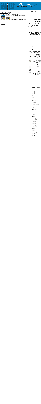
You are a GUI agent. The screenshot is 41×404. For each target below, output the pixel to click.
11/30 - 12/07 (34, 99)
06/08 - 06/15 (34, 119)
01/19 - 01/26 (34, 131)
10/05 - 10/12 (34, 109)
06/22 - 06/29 (34, 118)
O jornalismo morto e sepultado (36, 104)
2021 (33, 91)
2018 (33, 93)
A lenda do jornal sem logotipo (5, 13)
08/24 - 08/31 (34, 112)
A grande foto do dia (35, 102)
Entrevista (29, 28)
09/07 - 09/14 (34, 111)
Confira (40, 17)
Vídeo (28, 26)
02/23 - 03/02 (34, 128)
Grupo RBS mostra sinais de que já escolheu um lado (37, 72)
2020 (33, 92)
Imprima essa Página (2, 0)
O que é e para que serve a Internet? (37, 55)
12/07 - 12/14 (34, 98)
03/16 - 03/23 (34, 126)
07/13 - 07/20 (34, 116)
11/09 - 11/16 (34, 106)
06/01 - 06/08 (34, 120)
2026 (33, 88)
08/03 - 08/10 (34, 114)
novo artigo (34, 21)
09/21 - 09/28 (34, 110)
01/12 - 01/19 (34, 132)
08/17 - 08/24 (34, 113)
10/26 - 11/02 (34, 107)
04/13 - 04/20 (34, 124)
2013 (33, 133)
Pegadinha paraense (35, 105)
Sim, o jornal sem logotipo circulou (36, 103)
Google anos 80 (39, 57)
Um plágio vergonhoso (38, 60)
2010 (33, 135)
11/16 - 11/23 (34, 100)
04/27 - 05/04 (34, 123)
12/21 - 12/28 (34, 97)
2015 (33, 95)
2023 (33, 90)
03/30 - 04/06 (34, 125)
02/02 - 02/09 (34, 130)
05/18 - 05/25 (34, 121)
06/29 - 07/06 (34, 117)
